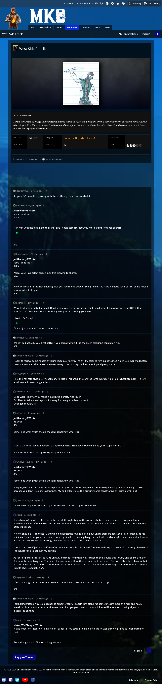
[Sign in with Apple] (118, 3)
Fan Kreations (130, 34)
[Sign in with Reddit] (112, 3)
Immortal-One (23, 391)
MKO (33, 27)
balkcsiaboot (22, 254)
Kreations (72, 27)
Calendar (86, 27)
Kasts (97, 27)
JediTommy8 (22, 191)
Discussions (45, 27)
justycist (20, 500)
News (107, 27)
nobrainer (20, 205)
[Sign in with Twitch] (102, 3)
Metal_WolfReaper (54, 159)
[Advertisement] (81, 175)
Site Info (133, 680)
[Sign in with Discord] (96, 3)
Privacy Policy (151, 680)
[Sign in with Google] (107, 3)
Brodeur (20, 337)
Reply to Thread (24, 657)
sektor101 (21, 413)
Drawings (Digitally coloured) (79, 138)
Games (59, 27)
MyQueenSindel (23, 577)
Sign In (87, 3)
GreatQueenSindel (24, 461)
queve (19, 514)
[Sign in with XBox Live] (123, 3)
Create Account (72, 3)
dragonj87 (21, 373)
